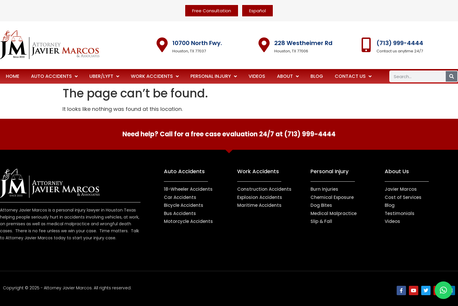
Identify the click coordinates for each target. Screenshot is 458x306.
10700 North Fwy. (197, 43)
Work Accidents (155, 76)
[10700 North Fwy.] (162, 44)
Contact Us (353, 76)
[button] (443, 290)
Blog (316, 76)
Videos (257, 76)
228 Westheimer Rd (303, 43)
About (288, 76)
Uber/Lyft (104, 76)
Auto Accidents (54, 76)
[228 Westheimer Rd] (264, 44)
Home (12, 76)
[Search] (451, 76)
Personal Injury (213, 76)
